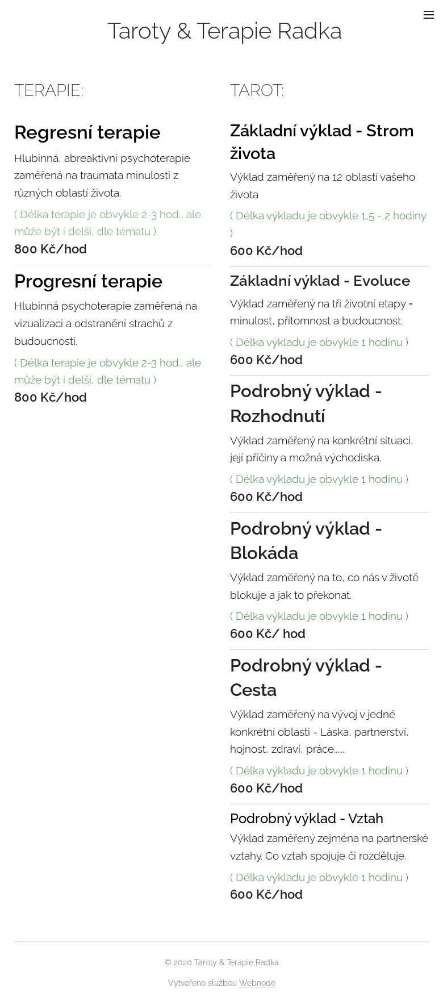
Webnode (257, 982)
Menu (429, 14)
